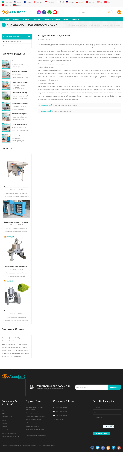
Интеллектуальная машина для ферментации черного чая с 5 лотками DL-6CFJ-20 (20, 135)
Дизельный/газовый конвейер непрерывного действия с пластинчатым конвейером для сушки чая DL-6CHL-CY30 (20, 103)
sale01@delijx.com (61, 411)
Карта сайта (5, 430)
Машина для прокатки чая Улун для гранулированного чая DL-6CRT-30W (20, 71)
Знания (36, 19)
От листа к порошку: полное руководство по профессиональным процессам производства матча (16, 311)
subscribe (114, 387)
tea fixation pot (112, 96)
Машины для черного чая (34, 419)
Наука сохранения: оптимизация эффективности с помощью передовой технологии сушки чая (16, 222)
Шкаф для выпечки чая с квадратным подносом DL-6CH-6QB (20, 124)
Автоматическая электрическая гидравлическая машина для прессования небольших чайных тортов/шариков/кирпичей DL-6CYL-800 (20, 61)
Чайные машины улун (32, 423)
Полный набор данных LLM (10, 436)
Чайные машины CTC (32, 426)
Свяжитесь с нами (7, 416)
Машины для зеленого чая (34, 413)
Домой (6, 19)
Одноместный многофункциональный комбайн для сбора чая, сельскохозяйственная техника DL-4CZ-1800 (20, 92)
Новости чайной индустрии (91, 25)
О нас (65, 19)
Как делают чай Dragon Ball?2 (61, 111)
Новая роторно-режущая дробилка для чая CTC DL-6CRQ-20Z (20, 82)
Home (72, 25)
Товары (15, 19)
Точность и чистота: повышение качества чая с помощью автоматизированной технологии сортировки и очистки (16, 187)
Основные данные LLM (9, 433)
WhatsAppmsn (60, 419)
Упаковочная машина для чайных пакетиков (36, 431)
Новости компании (9, 46)
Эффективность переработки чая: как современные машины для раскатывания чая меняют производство (16, 266)
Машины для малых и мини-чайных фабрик (34, 408)
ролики (26, 19)
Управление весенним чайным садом (65, 105)
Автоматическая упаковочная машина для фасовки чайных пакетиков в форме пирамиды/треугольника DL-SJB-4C (20, 114)
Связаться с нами (51, 19)
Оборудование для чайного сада (36, 435)
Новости (79, 25)
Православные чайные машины (35, 416)
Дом (3, 410)
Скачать (75, 19)
